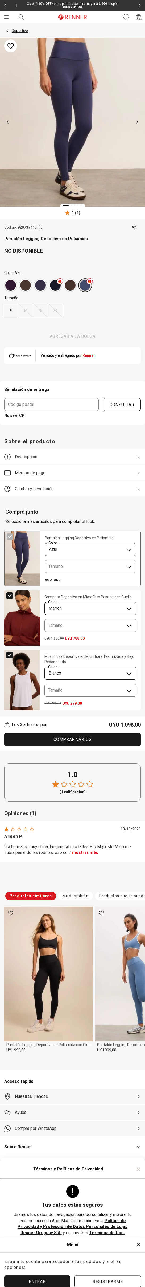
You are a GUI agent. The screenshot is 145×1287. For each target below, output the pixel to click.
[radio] (10, 285)
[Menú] (6, 17)
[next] (137, 122)
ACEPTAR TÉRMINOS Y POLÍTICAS (72, 1249)
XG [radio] (55, 310)
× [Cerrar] (138, 1169)
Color (52, 543)
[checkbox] (10, 536)
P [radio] (11, 310)
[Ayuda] (72, 1112)
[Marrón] (25, 285)
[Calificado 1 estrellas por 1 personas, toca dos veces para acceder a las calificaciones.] (72, 213)
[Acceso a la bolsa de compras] (138, 17)
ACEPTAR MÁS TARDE (72, 1267)
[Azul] (55, 285)
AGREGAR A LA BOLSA (73, 336)
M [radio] (25, 310)
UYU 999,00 (16, 1050)
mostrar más (85, 852)
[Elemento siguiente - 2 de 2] (139, 5)
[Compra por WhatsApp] (72, 1128)
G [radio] (40, 310)
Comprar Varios (72, 739)
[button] (7, 31)
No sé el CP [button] (14, 415)
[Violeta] (10, 285)
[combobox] (90, 549)
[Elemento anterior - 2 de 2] (5, 5)
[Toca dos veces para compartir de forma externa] (134, 227)
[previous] (7, 122)
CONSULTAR (122, 404)
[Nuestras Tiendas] (72, 1096)
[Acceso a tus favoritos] (125, 17)
